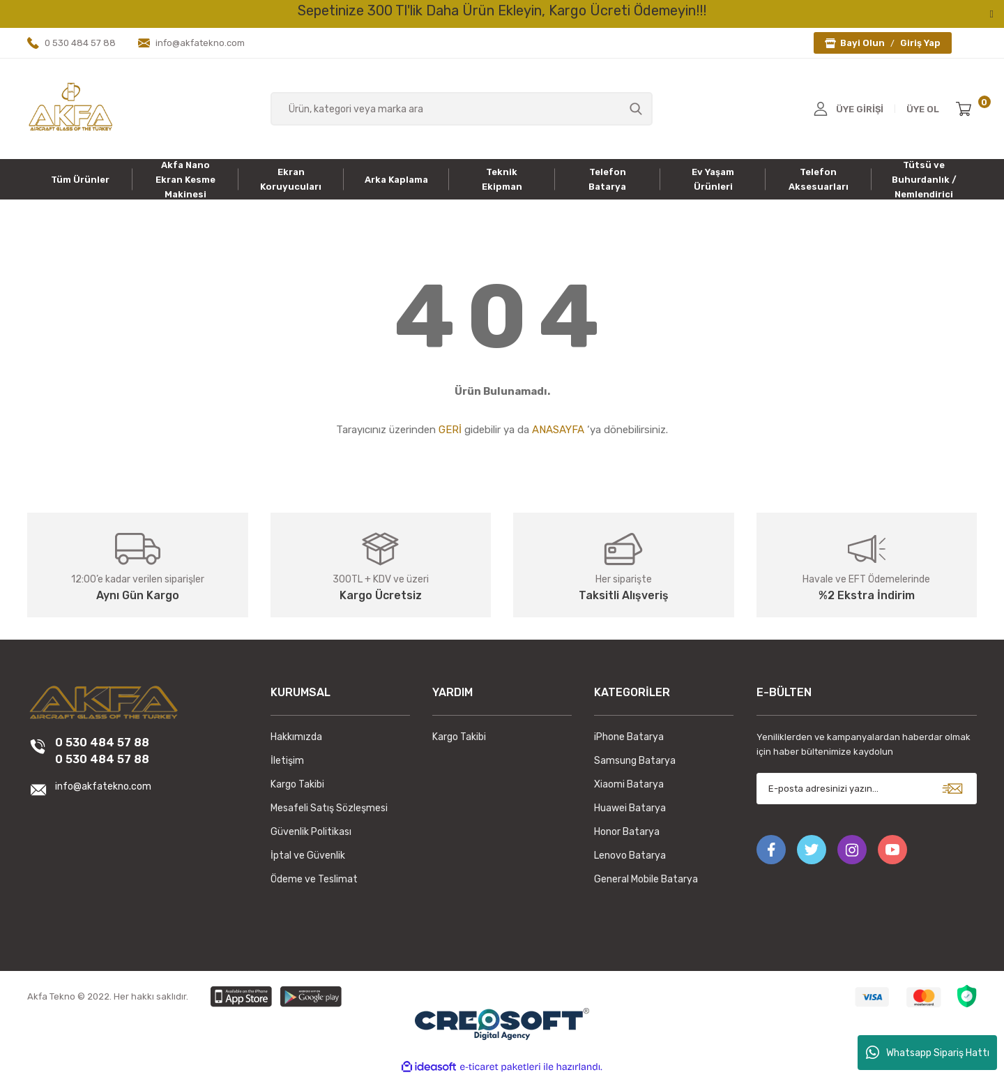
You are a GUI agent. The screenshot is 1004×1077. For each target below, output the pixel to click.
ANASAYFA (558, 429)
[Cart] (966, 109)
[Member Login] (821, 109)
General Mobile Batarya (646, 879)
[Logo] (70, 108)
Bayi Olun (862, 43)
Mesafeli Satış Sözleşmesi (329, 808)
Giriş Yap (920, 43)
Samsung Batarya (635, 761)
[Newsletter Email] (867, 788)
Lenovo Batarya (630, 855)
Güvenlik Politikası (311, 832)
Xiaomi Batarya (629, 784)
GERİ (450, 429)
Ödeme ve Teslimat (314, 879)
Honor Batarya (627, 832)
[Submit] (952, 788)
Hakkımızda (296, 737)
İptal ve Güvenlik (308, 855)
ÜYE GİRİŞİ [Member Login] (859, 109)
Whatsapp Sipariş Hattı (927, 1052)
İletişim (287, 761)
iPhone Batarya (629, 737)
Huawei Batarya (630, 808)
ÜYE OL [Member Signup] (922, 109)
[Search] (462, 109)
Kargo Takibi (297, 784)
